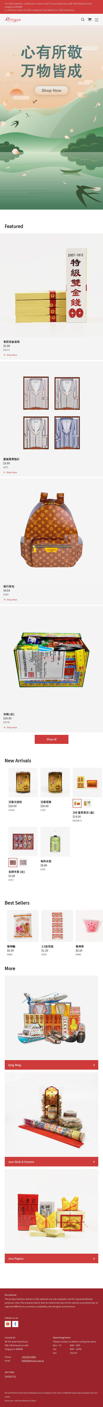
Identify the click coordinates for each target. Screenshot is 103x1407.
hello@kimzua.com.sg (33, 1360)
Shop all (51, 739)
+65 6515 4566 (29, 1356)
